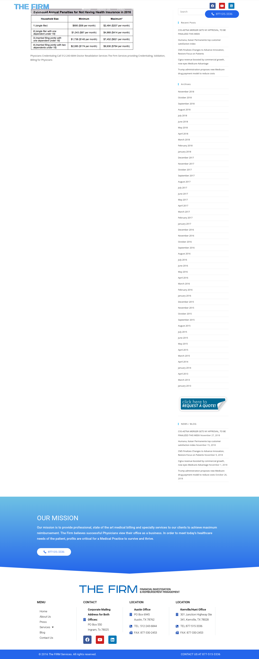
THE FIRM (31, 6)
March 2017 (184, 211)
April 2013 (183, 373)
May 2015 (183, 343)
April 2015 (183, 349)
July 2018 (182, 115)
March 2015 (184, 355)
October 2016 (185, 241)
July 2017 (182, 187)
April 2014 (183, 361)
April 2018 (183, 133)
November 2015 (186, 307)
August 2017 (184, 181)
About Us (104, 9)
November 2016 (186, 235)
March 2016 (184, 283)
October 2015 (185, 313)
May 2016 (183, 271)
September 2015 (186, 319)
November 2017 (186, 163)
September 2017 (186, 175)
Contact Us (175, 9)
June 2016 (183, 265)
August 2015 (184, 325)
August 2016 (184, 253)
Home (86, 9)
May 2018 (183, 127)
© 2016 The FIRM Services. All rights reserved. (67, 654)
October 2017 (185, 169)
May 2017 (183, 199)
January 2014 (184, 367)
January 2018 (184, 151)
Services (139, 9)
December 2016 (186, 229)
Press (121, 9)
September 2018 (186, 103)
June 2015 (183, 337)
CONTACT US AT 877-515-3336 (200, 654)
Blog (156, 9)
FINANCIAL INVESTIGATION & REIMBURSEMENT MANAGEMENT (34, 13)
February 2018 (185, 145)
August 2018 (184, 109)
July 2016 (182, 259)
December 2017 (186, 157)
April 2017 (183, 205)
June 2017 (183, 193)
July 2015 (182, 331)
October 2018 (185, 97)
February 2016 (185, 289)
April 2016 (183, 277)
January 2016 (184, 295)
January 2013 (184, 385)
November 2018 (186, 91)
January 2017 (184, 223)
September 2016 (186, 247)
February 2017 (185, 217)
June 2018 (183, 121)
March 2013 (184, 379)
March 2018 (184, 139)
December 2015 (186, 301)
